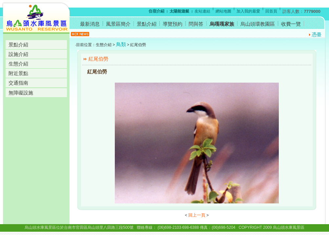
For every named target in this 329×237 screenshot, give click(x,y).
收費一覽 (291, 24)
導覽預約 (172, 24)
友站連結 (202, 11)
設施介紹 (18, 54)
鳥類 (121, 44)
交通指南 (18, 83)
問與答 (196, 24)
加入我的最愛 (248, 11)
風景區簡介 (118, 24)
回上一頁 (196, 215)
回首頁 (271, 11)
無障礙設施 (21, 92)
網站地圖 (223, 11)
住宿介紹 (156, 11)
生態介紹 (18, 63)
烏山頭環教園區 (257, 24)
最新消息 (90, 24)
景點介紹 (18, 44)
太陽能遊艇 (179, 11)
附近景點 (18, 73)
